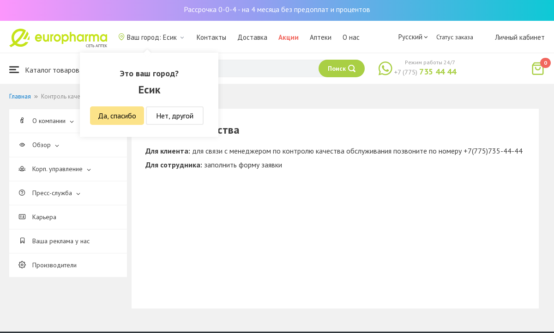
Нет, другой (174, 115)
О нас (351, 37)
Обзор (38, 145)
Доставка (252, 37)
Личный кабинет (520, 37)
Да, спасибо (117, 115)
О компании (46, 121)
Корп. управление (54, 169)
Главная (20, 96)
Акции (288, 37)
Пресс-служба (49, 193)
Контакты (211, 37)
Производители (47, 265)
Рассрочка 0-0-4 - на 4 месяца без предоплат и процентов (277, 9)
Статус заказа (454, 37)
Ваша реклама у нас (54, 241)
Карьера (37, 217)
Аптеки (320, 37)
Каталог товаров (44, 69)
